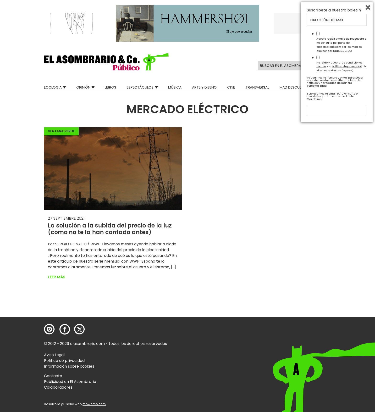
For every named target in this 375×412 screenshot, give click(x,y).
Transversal (257, 87)
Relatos (323, 87)
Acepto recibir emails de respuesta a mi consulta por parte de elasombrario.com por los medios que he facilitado (341, 332)
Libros (110, 87)
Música (175, 87)
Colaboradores (58, 387)
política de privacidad (347, 354)
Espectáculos (140, 87)
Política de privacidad (64, 360)
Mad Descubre (293, 87)
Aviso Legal (54, 355)
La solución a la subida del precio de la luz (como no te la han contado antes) (110, 229)
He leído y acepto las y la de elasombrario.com (341, 354)
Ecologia (53, 87)
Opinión (83, 87)
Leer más (56, 277)
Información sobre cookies (69, 366)
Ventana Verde (61, 131)
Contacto (53, 376)
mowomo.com (94, 404)
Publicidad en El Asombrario (70, 381)
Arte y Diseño (204, 87)
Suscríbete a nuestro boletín (334, 298)
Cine (231, 87)
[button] (106, 61)
